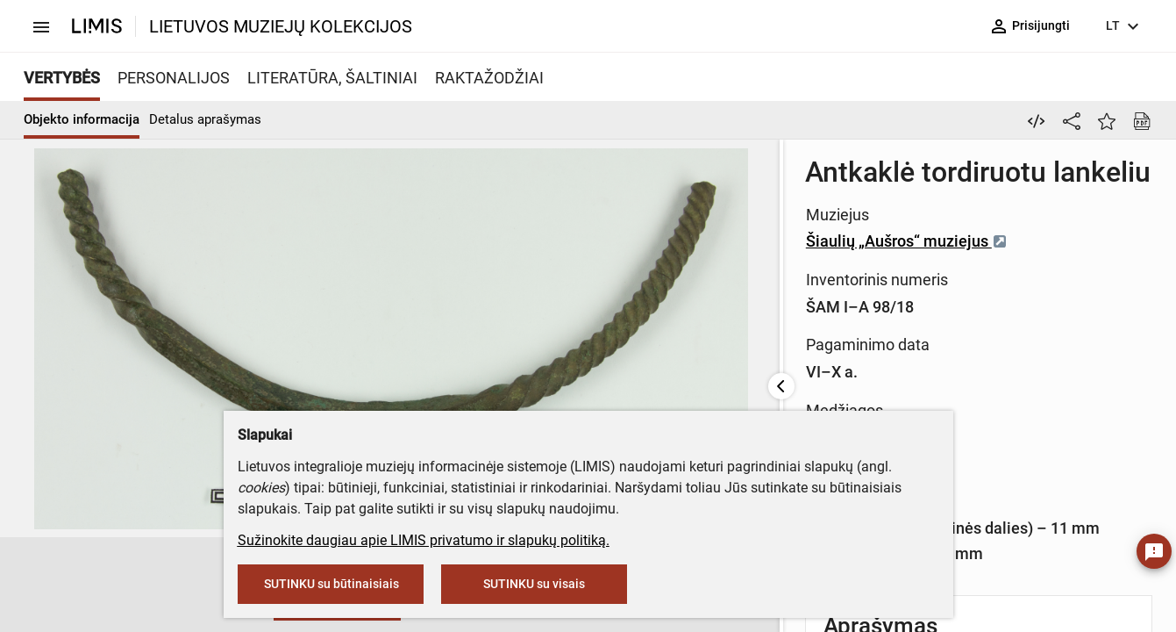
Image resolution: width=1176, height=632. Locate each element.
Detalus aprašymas (205, 119)
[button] (140, 585)
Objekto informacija (81, 119)
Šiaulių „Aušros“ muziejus (675, 241)
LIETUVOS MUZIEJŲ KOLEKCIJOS (280, 26)
